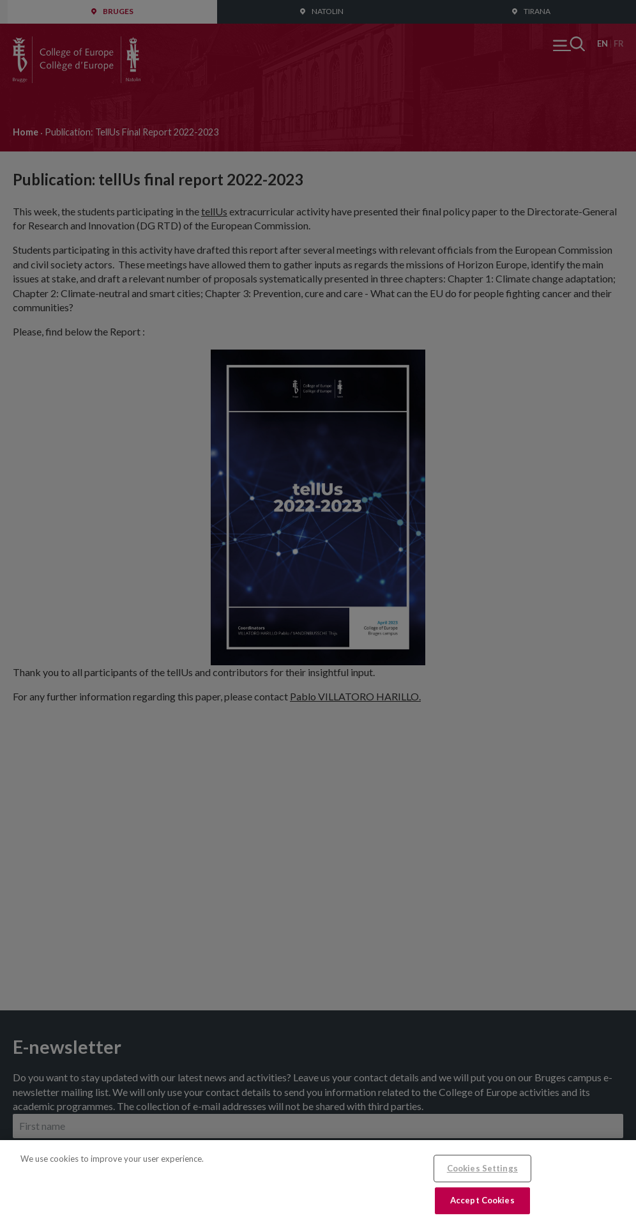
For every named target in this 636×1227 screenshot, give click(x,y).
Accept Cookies (482, 1200)
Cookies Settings (482, 1168)
